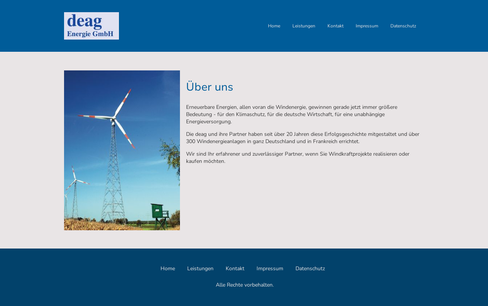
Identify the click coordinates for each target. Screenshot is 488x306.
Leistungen (303, 26)
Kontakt (335, 26)
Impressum (367, 26)
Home (274, 26)
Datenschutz (403, 26)
